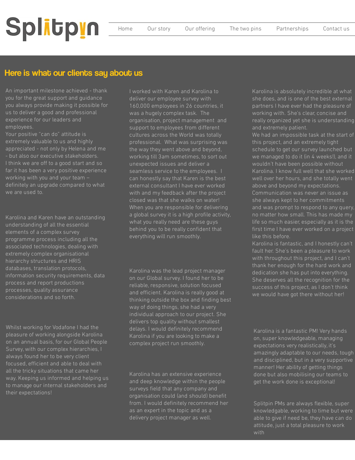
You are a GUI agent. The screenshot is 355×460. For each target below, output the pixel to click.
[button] (198, 29)
